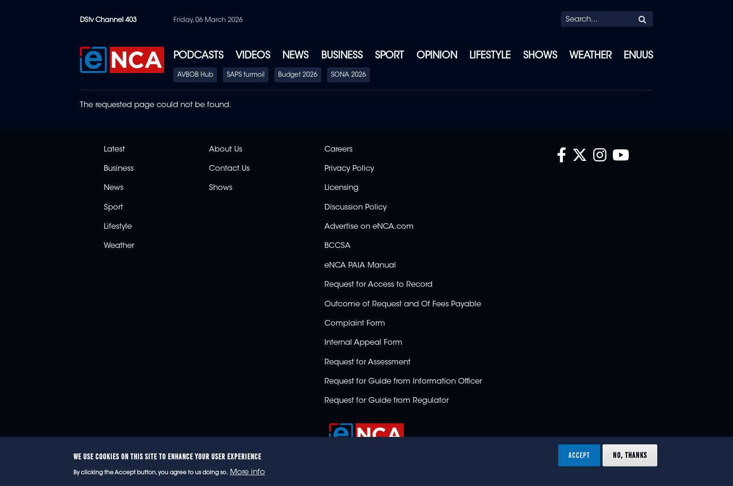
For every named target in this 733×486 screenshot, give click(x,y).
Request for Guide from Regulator (386, 401)
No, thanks (630, 455)
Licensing (341, 188)
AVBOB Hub (195, 75)
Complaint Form (354, 323)
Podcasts (198, 56)
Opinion (437, 56)
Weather (590, 56)
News (295, 56)
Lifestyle (489, 56)
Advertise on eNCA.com (369, 227)
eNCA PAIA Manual (360, 265)
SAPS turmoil (246, 75)
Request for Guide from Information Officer (403, 381)
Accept (579, 455)
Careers (338, 149)
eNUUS (638, 56)
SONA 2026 (348, 75)
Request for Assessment (367, 362)
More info (247, 472)
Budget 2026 (297, 75)
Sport (389, 56)
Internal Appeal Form (363, 343)
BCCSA (337, 246)
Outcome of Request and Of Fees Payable (402, 304)
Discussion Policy (355, 207)
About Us (225, 149)
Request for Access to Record (378, 285)
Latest (114, 149)
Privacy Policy (349, 169)
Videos (253, 56)
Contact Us (229, 169)
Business (342, 56)
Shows (540, 56)
